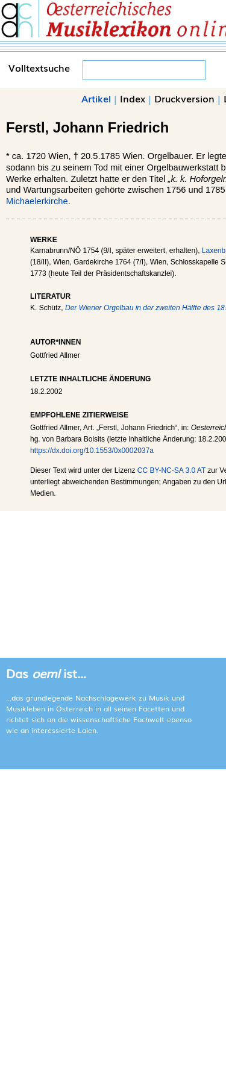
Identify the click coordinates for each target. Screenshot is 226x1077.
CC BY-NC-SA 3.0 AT (171, 470)
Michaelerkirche (37, 201)
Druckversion (184, 98)
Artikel (96, 98)
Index (132, 98)
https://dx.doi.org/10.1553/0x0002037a (92, 450)
